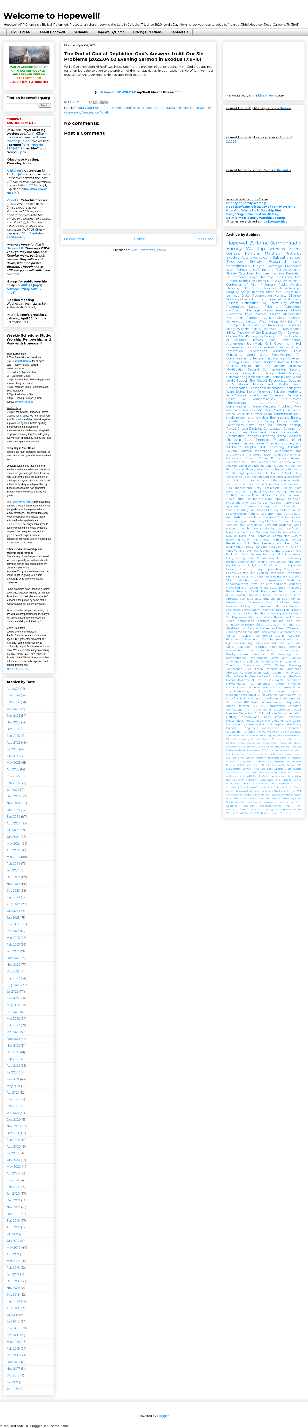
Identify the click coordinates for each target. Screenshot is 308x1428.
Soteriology (267, 768)
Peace (256, 406)
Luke (297, 261)
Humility (280, 295)
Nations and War (287, 620)
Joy (248, 344)
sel (283, 813)
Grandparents (234, 794)
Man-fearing (293, 528)
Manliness (265, 798)
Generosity (254, 421)
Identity (282, 750)
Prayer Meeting (261, 277)
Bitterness (233, 639)
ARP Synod (251, 702)
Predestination (236, 388)
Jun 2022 (13, 998)
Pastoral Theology (287, 425)
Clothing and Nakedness (286, 739)
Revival (231, 428)
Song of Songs (23, 401)
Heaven (257, 340)
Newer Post (74, 239)
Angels (230, 705)
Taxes (253, 772)
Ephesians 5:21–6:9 (17, 668)
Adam (297, 502)
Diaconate (294, 395)
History (296, 602)
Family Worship (245, 248)
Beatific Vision (263, 465)
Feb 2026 (13, 702)
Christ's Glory (274, 318)
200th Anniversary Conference (273, 632)
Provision (259, 654)
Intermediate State (267, 687)
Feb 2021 (13, 1106)
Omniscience (235, 624)
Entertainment (283, 746)
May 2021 (13, 1086)
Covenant (294, 318)
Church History (280, 598)
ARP (249, 776)
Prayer (258, 266)
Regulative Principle (286, 288)
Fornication (280, 539)
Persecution (264, 281)
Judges (281, 421)
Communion (281, 535)
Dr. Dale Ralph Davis (277, 680)
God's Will (269, 476)
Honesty (279, 683)
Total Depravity (290, 373)
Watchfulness (293, 809)
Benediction (293, 517)
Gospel (231, 399)
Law (253, 502)
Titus (283, 399)
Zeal (284, 731)
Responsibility (254, 624)
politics (231, 561)
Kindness (248, 720)
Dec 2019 (13, 1200)
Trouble (281, 772)
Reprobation (258, 657)
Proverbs (17, 419)
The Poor (285, 558)
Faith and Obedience (283, 307)
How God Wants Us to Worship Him (253, 210)
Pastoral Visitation (290, 757)
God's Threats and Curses (283, 617)
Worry (297, 558)
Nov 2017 (13, 1369)
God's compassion (240, 620)
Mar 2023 (13, 938)
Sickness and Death (272, 628)
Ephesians (243, 270)
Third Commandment (263, 462)
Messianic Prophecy (277, 406)
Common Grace (235, 743)
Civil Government (279, 344)
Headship (260, 646)
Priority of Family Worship (246, 203)
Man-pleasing (274, 720)
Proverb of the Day (240, 281)
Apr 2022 (13, 1012)
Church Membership (285, 314)
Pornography (251, 609)
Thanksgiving (243, 487)
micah (297, 399)
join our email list (29, 81)
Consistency (232, 787)
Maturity (260, 757)
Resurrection (292, 329)
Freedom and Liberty (255, 717)
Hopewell (232, 606)
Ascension (294, 635)
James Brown (291, 687)
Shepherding (235, 473)
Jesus (298, 754)
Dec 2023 (13, 877)
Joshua (241, 392)
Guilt (247, 543)
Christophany (241, 739)
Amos (230, 414)
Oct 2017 (13, 1375)
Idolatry (256, 329)
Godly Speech (251, 362)
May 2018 (14, 1328)
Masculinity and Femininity (250, 650)
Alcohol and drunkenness (260, 580)
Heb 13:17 (13, 524)
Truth (280, 517)
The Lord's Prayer (258, 454)
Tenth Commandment (263, 558)
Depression (239, 617)
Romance (294, 469)
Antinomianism (264, 399)
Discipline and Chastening (264, 447)
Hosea (242, 432)
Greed (297, 680)
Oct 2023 (13, 890)
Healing (231, 569)
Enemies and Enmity (285, 417)
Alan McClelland (262, 776)
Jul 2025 (12, 749)
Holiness (232, 303)
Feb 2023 (13, 944)
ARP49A (13, 289)
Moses (250, 724)
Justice (269, 469)
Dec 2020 (14, 1120)
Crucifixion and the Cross (285, 676)
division (297, 772)
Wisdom (243, 329)
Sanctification (238, 266)
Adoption (262, 377)
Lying (229, 558)
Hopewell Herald (280, 299)
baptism (258, 292)
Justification (250, 303)
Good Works (292, 377)
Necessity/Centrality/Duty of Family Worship (260, 207)
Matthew (273, 253)
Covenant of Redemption (272, 709)
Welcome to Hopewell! (51, 16)
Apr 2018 (13, 1335)
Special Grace (283, 768)
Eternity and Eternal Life (284, 510)
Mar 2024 (13, 857)
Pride (271, 340)
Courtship (245, 450)
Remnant (242, 591)
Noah (286, 798)
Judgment (94, 108)
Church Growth (260, 739)
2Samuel (295, 295)
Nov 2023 (13, 884)
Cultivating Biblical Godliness (280, 436)
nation (230, 776)
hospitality (294, 731)
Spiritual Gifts (255, 473)
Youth (230, 495)
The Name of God (267, 772)
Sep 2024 (13, 816)
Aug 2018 (13, 1308)
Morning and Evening (252, 572)
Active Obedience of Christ (281, 595)
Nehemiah (273, 757)
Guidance (272, 750)
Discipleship (272, 487)
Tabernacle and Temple (258, 373)
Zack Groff (250, 813)
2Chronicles (232, 735)
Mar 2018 (13, 1342)
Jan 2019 (13, 1274)
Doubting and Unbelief (251, 510)
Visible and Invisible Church (244, 613)
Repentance (235, 307)
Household (233, 720)
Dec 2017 (13, 1362)
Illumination (294, 750)
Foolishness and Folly (240, 565)
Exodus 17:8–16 (182, 59)
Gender (279, 717)
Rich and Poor (291, 624)
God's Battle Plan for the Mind (249, 498)
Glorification (234, 310)
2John (280, 635)
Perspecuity (232, 802)
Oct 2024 (13, 810)
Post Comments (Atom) (148, 250)
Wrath (104, 112)
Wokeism (273, 731)
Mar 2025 (13, 776)
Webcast (231, 813)
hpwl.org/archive (274, 221)
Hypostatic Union (237, 502)
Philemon (281, 691)
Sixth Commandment (247, 517)
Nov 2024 (14, 803)
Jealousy (289, 754)
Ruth (229, 517)
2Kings (231, 329)
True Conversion (272, 395)
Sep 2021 (13, 1059)
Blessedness (257, 388)
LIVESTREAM (21, 32)
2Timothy (294, 366)
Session (253, 628)
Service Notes (251, 768)
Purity (230, 576)
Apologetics (234, 506)
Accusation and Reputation (281, 702)
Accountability (257, 735)
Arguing (271, 735)
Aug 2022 (13, 985)
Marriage (253, 310)
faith (298, 292)
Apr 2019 (13, 1254)
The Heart (269, 517)
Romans (252, 253)
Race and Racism (289, 532)
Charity (275, 550)
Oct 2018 (13, 1294)
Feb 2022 (13, 1025)
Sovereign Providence (284, 266)
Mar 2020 (13, 1180)
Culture (296, 535)
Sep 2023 (13, 897)
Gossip (241, 513)
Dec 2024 (14, 796)
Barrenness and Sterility (275, 779)
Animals (277, 776)
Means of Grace (255, 325)
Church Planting (256, 561)
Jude (254, 528)
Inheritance (277, 646)
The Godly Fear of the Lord (282, 547)
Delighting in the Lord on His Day (252, 214)
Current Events (293, 787)
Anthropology (273, 613)
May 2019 (13, 1247)
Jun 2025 (13, 756)
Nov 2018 (13, 1288)
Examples (284, 791)
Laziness (263, 620)
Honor (243, 569)
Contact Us (179, 32)
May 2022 (14, 1005)
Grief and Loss (276, 583)
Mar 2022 (13, 1018)
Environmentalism (289, 713)
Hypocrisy (255, 569)
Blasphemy (261, 598)
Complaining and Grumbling (245, 521)
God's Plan (256, 583)
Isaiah (230, 270)
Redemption (262, 450)
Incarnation (275, 388)
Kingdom (270, 362)
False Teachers (252, 476)
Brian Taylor (262, 672)
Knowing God (246, 691)
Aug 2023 (13, 904)
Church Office (256, 458)
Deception (246, 713)
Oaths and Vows (266, 532)
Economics (278, 458)
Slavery (250, 469)
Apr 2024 (13, 850)
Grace (245, 295)
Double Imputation (288, 561)
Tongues (249, 731)
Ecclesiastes (235, 347)
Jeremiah (295, 646)
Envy (250, 643)
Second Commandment (267, 369)
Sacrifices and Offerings (252, 576)
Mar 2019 (13, 1261)
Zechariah (263, 813)
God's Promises (256, 440)
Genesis (233, 253)
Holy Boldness (259, 683)
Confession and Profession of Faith (278, 783)
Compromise (276, 705)
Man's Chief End (259, 425)
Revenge (240, 558)
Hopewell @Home (110, 32)
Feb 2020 (13, 1187)
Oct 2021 (13, 1052)
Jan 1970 (13, 1389)
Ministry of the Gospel (240, 532)
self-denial (240, 776)
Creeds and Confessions (244, 602)
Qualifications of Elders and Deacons (255, 366)
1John (282, 332)
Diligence (285, 524)
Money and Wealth (270, 384)
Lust (280, 528)
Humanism (258, 794)
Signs (258, 547)
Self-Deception (236, 628)
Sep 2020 (13, 1140)
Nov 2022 (13, 965)
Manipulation (250, 798)
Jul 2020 (13, 1153)
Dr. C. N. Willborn (265, 713)
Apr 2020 (13, 1173)
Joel (244, 399)
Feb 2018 (13, 1348)
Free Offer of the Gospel (271, 565)
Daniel (297, 743)
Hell (298, 344)
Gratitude (243, 646)
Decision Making (236, 746)
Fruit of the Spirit (260, 484)
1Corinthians (292, 325)
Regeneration (262, 295)
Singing (276, 576)
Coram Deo (253, 743)
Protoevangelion (273, 802)
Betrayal (243, 705)
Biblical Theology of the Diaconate (251, 332)
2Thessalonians (281, 480)
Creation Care (258, 676)
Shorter (14, 200)
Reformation (235, 436)
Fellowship (264, 392)
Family (257, 410)
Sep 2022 (13, 978)
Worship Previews (289, 491)
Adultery (232, 465)
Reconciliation (291, 432)
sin (291, 813)
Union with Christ (279, 292)
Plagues (249, 728)
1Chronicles (233, 702)
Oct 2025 (13, 729)
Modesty (281, 606)
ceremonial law (290, 462)
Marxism (276, 798)
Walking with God (259, 698)
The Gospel (258, 380)
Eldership (276, 377)
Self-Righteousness (263, 591)
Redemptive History (239, 547)
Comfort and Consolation (244, 524)
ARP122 (26, 285)
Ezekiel (230, 750)
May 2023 (14, 924)
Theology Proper (280, 502)
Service (239, 469)
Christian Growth (249, 414)
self (287, 813)
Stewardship (293, 728)
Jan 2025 (13, 790)
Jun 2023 (13, 917)
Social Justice (292, 576)
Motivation (262, 724)
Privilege (231, 765)
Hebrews (277, 273)
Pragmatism (247, 761)
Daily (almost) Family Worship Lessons (256, 218)
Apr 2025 (13, 769)
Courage (232, 450)
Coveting (271, 524)
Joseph (231, 691)
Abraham (246, 672)
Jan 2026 (13, 709)
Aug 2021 (13, 1066)
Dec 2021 (13, 1039)
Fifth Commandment (242, 395)
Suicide (297, 768)
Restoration (272, 624)
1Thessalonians (236, 403)
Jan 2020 (13, 1193)
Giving (269, 421)
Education (253, 791)
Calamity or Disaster (286, 672)
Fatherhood (262, 539)
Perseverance (282, 355)
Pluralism (231, 761)
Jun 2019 (13, 1241)
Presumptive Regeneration (273, 761)
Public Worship (289, 284)
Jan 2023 (13, 951)
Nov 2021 (13, 1045)
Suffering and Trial (267, 270)
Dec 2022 (13, 958)
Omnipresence (291, 650)
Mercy (251, 392)
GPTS (263, 750)
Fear (260, 469)
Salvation (280, 392)
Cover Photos (247, 787)
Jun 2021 (13, 1079)
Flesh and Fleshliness (247, 750)
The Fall (249, 480)
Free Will (296, 791)
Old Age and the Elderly (285, 724)
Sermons (81, 32)
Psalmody (268, 609)
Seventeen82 (270, 728)
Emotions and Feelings (260, 746)
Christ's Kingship (251, 336)
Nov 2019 (13, 1207)
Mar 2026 (13, 695)
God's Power (237, 384)
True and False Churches (260, 443)
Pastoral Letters (289, 362)
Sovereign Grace (238, 299)
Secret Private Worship (267, 765)
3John (230, 580)
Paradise (232, 728)
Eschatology (235, 421)
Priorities (296, 761)
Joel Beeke (287, 794)
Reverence (269, 694)
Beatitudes (294, 580)
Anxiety (296, 521)
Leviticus (232, 295)
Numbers (263, 273)
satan (297, 698)
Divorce (231, 680)
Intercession (293, 554)
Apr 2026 (13, 689)
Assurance (280, 351)
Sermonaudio (164, 108)
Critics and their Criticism (269, 787)
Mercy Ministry (235, 724)
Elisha (263, 791)
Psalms (294, 249)
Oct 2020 (13, 1133)
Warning (280, 809)
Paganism (295, 798)
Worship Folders (282, 698)
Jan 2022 (13, 1032)
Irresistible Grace (274, 754)
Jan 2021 (13, 1113)
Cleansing (280, 465)
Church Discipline (250, 428)
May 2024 (14, 843)
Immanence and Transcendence (245, 754)
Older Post (203, 239)
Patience (295, 587)
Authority (294, 392)
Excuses (297, 746)
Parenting (253, 318)
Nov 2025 (13, 722)
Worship (295, 303)
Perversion (233, 609)
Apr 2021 (13, 1092)
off (280, 813)
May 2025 (13, 763)
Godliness (282, 602)
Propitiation (293, 572)
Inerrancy (232, 687)
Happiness (294, 565)
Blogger (163, 1416)
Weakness (245, 632)
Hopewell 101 (272, 329)
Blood (229, 739)
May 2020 (14, 1167)
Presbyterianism (237, 654)
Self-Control (288, 765)
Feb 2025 (13, 783)
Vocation (263, 480)
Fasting (231, 513)
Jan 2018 (13, 1355)
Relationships (244, 765)
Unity (258, 487)
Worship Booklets (248, 595)
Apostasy (232, 598)
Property (257, 802)
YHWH (240, 813)
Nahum (19, 368)
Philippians (268, 284)
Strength (252, 436)
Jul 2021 (12, 1072)
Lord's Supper (236, 380)
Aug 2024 (14, 823)
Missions (251, 347)
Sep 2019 (13, 1221)
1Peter (296, 410)
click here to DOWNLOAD (116, 92)
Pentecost (277, 572)
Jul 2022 (12, 991)
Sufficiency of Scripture (242, 661)
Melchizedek (292, 720)
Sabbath (254, 307)
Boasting (251, 639)
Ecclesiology (235, 321)
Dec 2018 (13, 1281)
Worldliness (282, 410)
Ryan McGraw (287, 694)
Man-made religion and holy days (263, 415)
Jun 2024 (13, 837)
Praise (230, 591)
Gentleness (293, 717)
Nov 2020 (14, 1126)
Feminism (255, 617)
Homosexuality (273, 554)
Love (248, 314)
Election (251, 321)
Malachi (237, 798)
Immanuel (294, 683)
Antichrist (287, 776)
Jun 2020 (13, 1160)
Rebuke (231, 535)
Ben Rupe (246, 598)
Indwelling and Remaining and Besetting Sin (257, 587)
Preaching (275, 325)
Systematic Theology (262, 809)
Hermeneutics (235, 683)
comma (274, 813)
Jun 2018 (13, 1321)
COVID (264, 550)
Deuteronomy (236, 277)
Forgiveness (277, 380)
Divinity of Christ (276, 336)
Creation (295, 421)
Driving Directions (147, 32)
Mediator (295, 513)
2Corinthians (258, 351)
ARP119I (36, 289)
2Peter (244, 735)
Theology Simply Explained (256, 261)
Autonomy (251, 779)
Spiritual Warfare (262, 491)
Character (248, 783)
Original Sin (265, 691)
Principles (246, 802)
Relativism (288, 802)
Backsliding (245, 465)
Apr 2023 (13, 931)
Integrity (246, 687)
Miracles (278, 484)
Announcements (275, 310)
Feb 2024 (13, 864)
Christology (284, 277)
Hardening (294, 583)
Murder (262, 502)
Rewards (281, 469)
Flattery (231, 717)
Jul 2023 (12, 911)
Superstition (234, 731)
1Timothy (232, 288)
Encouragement (237, 583)
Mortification (235, 369)
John (297, 277)
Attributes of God (278, 473)
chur (289, 772)
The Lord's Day (274, 303)
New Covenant (281, 521)
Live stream (260, 257)
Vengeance (90, 112)
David (270, 602)
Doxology (241, 791)
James (267, 410)
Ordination (293, 447)
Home (139, 239)
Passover (295, 606)
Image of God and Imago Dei (267, 513)
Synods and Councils (238, 772)
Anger (241, 561)
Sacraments (266, 347)
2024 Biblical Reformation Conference (273, 668)
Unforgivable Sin (272, 661)
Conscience (234, 476)
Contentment (269, 403)
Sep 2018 (13, 1301)
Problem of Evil (251, 694)
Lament (250, 757)
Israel (291, 465)
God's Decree (251, 554)
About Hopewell (52, 32)
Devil (271, 561)
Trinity (297, 299)
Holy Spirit (287, 321)
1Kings (273, 321)
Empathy (273, 791)
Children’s (15, 170)
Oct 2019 (13, 1214)
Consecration (273, 428)
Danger (230, 791)
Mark (258, 344)
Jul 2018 (12, 1315)
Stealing (296, 609)
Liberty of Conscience (257, 606)
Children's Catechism (256, 288)
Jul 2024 (12, 830)
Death (296, 384)
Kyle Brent (237, 757)
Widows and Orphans (242, 550)
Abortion (232, 672)
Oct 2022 (13, 971)
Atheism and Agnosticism (263, 506)
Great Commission (278, 414)
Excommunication (238, 539)
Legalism (248, 377)
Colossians (233, 377)
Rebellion (282, 609)
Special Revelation (289, 476)
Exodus (80, 108)
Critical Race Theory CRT (277, 743)
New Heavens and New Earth (277, 543)
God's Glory (257, 355)
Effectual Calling (262, 495)
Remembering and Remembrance (128, 108)
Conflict (296, 598)
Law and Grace (264, 432)
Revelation (293, 273)
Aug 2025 (13, 742)
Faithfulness (235, 425)
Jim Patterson (272, 794)
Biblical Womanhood (289, 735)
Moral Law (283, 347)
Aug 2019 (13, 1227)
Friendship (233, 440)
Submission (233, 480)
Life (267, 521)
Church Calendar (237, 676)
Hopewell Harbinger (287, 498)
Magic (260, 720)
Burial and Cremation (255, 535)
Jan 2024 (13, 870)
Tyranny (261, 731)
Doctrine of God (249, 680)
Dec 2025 (13, 715)
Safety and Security (286, 657)
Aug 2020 (14, 1146)
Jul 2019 (12, 1234)
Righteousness (282, 450)
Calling (297, 473)
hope (247, 410)
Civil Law (258, 705)
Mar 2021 (13, 1099)
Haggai (247, 794)
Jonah (245, 528)
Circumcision (243, 495)
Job (228, 757)
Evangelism (234, 318)
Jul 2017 (12, 1382)
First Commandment (287, 495)
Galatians (294, 380)
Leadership (267, 528)
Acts (245, 257)
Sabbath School (22, 361)
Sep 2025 (13, 736)
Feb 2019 (13, 1268)
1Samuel (261, 314)
